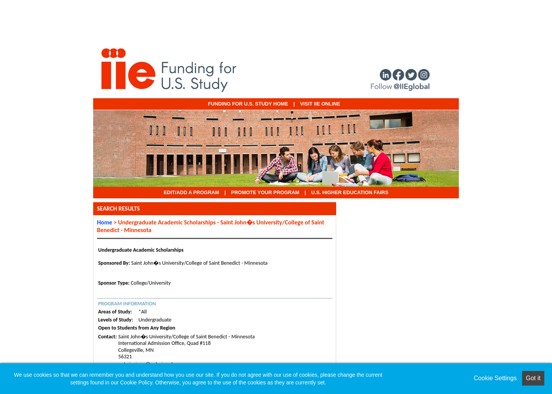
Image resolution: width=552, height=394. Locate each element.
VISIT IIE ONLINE (320, 104)
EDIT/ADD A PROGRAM (191, 192)
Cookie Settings (495, 378)
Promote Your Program (265, 192)
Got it (533, 378)
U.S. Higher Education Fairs (349, 192)
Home (104, 222)
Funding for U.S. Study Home (248, 104)
